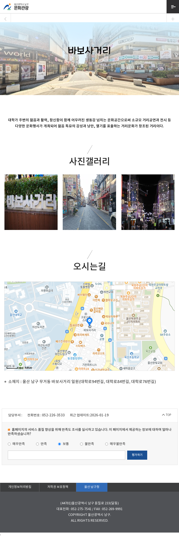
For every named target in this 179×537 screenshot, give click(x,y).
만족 (41, 444)
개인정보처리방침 (19, 487)
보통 (63, 444)
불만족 (87, 444)
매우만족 (16, 444)
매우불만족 (115, 444)
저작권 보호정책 (57, 487)
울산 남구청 (91, 487)
